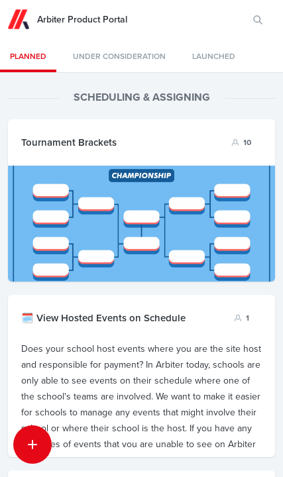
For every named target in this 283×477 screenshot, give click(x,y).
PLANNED (28, 56)
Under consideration (119, 56)
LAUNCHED (213, 56)
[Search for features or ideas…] (258, 20)
